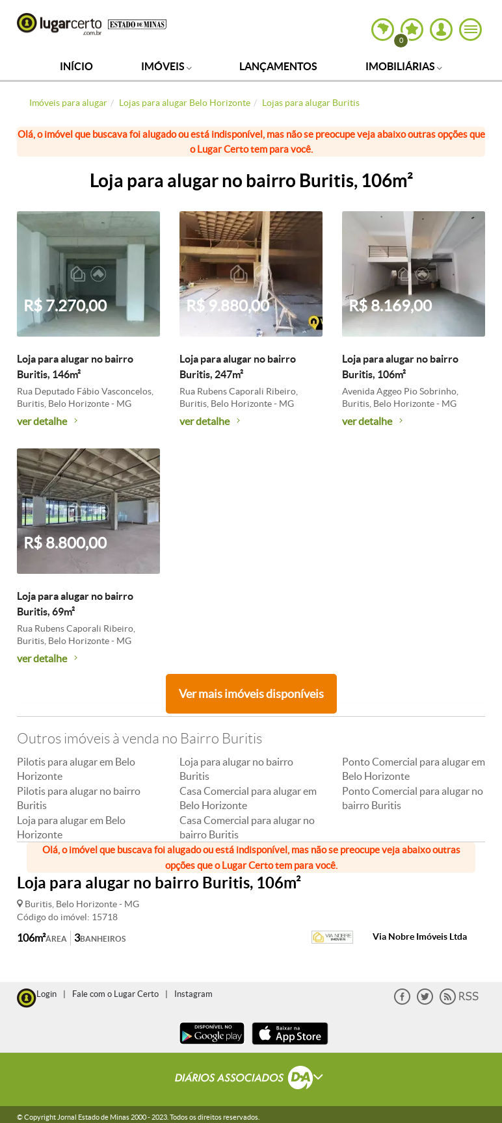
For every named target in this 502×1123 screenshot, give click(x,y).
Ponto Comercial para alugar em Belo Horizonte (413, 769)
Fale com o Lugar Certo (115, 994)
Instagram (193, 994)
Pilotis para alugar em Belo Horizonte (76, 769)
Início (76, 66)
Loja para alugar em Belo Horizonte (71, 827)
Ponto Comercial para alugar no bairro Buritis (412, 798)
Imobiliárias (403, 66)
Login (46, 994)
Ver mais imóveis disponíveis (251, 694)
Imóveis (166, 66)
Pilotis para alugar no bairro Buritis (78, 798)
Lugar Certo (59, 24)
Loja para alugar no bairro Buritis (236, 769)
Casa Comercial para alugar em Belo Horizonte (248, 798)
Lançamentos (278, 66)
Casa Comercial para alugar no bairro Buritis (247, 827)
